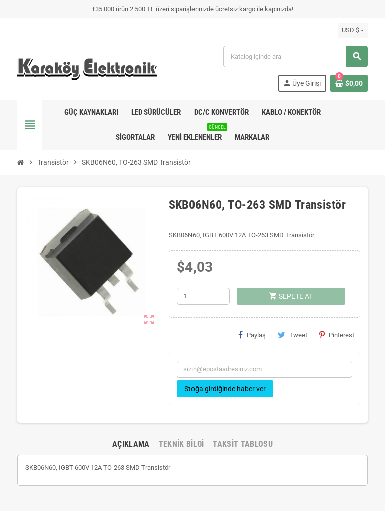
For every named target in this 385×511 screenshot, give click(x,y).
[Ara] (295, 56)
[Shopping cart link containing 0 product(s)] (349, 83)
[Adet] (203, 296)
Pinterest (336, 335)
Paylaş (252, 335)
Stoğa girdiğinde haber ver (225, 389)
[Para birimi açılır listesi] (353, 30)
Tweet (292, 335)
